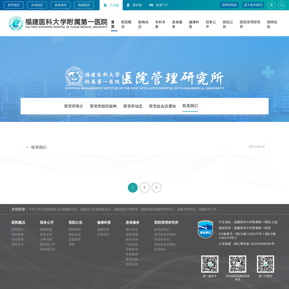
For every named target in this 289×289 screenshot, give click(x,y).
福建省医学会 (186, 209)
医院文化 (17, 244)
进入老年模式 (253, 4)
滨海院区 (37, 5)
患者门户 (158, 5)
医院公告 (75, 222)
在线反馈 (132, 264)
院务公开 (47, 222)
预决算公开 (47, 244)
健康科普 (104, 222)
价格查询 (132, 249)
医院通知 (75, 229)
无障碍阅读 (229, 4)
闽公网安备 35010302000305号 (254, 243)
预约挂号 (132, 229)
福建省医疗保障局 (126, 209)
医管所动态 (132, 122)
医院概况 (18, 222)
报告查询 (132, 239)
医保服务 (132, 254)
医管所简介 (73, 122)
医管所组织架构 (103, 122)
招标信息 (75, 234)
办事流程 (46, 239)
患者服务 (132, 222)
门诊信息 (132, 244)
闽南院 (82, 5)
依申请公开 (47, 249)
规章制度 (46, 229)
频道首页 (38, 121)
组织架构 (17, 234)
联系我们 (190, 121)
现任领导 (17, 239)
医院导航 (132, 259)
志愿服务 (75, 239)
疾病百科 (103, 234)
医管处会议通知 (162, 122)
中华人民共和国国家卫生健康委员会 (53, 209)
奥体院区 (61, 5)
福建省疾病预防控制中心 (158, 209)
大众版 (110, 5)
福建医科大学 (208, 209)
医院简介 (17, 229)
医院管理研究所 (166, 222)
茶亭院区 (14, 5)
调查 (72, 244)
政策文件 (46, 234)
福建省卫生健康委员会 (95, 209)
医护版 (134, 5)
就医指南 (132, 234)
